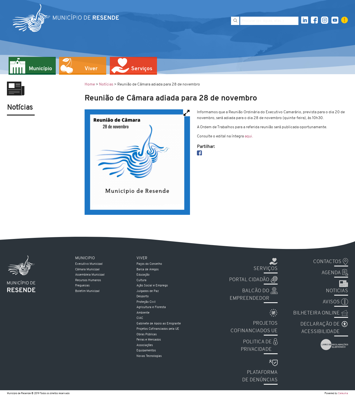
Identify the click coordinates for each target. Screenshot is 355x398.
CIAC (139, 318)
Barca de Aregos (147, 269)
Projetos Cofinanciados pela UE (157, 329)
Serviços (265, 268)
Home (90, 84)
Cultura (141, 280)
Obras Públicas (146, 334)
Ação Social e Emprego (152, 285)
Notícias (106, 84)
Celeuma (343, 393)
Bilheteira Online (316, 313)
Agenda (331, 273)
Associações (144, 345)
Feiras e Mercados (148, 339)
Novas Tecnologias (149, 356)
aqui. (249, 136)
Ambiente (142, 312)
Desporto (142, 296)
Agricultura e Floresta (151, 307)
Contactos (327, 262)
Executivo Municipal (89, 264)
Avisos (331, 302)
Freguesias (82, 285)
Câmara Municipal (87, 269)
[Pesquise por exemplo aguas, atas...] (269, 21)
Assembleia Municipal (90, 274)
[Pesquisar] (235, 21)
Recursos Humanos (88, 280)
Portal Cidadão (249, 280)
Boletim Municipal (87, 291)
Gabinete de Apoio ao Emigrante (158, 323)
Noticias (337, 291)
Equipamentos (146, 350)
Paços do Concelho (149, 264)
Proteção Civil (146, 302)
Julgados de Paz (147, 291)
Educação (142, 274)
